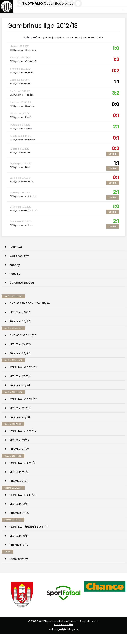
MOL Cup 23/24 (20, 376)
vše (101, 37)
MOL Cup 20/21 (19, 472)
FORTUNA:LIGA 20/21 (23, 463)
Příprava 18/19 (19, 545)
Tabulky (15, 274)
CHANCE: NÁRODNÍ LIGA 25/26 (30, 303)
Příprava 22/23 (20, 417)
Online (112, 153)
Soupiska (16, 247)
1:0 (116, 48)
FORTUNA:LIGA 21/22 (23, 431)
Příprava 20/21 (19, 481)
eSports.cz (87, 621)
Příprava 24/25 (20, 353)
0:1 (116, 115)
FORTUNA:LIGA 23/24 (23, 367)
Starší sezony (19, 559)
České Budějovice (48, 3)
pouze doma (73, 37)
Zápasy (15, 265)
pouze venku (90, 37)
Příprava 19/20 (19, 513)
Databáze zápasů (22, 283)
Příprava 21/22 (19, 449)
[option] (22, 595)
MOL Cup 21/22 (19, 440)
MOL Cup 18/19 (19, 536)
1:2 (116, 59)
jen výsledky (44, 37)
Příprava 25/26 (20, 321)
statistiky (58, 37)
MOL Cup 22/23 (20, 408)
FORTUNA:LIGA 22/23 (23, 399)
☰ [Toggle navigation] (123, 10)
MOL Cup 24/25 (20, 344)
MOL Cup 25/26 (20, 312)
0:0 (115, 104)
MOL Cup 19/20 (19, 504)
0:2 (115, 70)
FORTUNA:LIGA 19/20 (23, 495)
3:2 (115, 92)
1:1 (116, 81)
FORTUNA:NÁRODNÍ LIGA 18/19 (29, 527)
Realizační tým (19, 256)
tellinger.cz (72, 629)
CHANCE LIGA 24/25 (23, 335)
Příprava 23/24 (20, 385)
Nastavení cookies (63, 624)
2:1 (116, 126)
